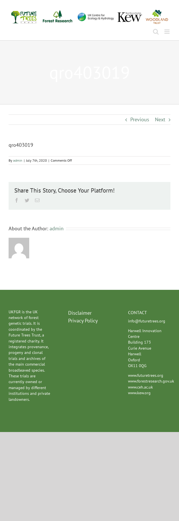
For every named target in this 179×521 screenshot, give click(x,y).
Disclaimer (80, 313)
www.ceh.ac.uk (140, 387)
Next (160, 119)
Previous (139, 119)
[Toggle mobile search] (156, 32)
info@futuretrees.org (146, 321)
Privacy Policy (83, 320)
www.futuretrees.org (145, 375)
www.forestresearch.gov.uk (151, 381)
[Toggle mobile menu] (167, 32)
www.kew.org (139, 392)
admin (17, 160)
